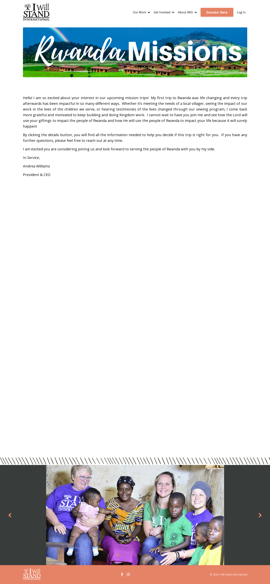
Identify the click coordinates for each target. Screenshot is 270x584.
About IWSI (187, 12)
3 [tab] (129, 555)
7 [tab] (152, 555)
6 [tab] (146, 555)
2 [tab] (123, 555)
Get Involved (164, 12)
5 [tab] (141, 555)
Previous (10, 515)
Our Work (141, 12)
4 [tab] (135, 555)
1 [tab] (118, 555)
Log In (241, 12)
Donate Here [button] (217, 12)
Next (260, 515)
